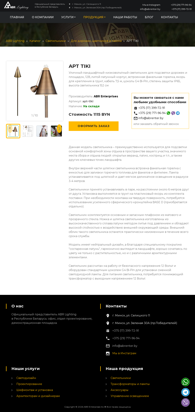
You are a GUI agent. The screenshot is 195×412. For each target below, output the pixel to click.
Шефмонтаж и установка (34, 390)
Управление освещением (130, 396)
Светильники (121, 378)
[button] (59, 129)
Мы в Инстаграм (124, 353)
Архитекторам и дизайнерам (38, 396)
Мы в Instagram (151, 4)
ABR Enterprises (106, 96)
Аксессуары (119, 390)
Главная (17, 17)
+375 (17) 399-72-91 (182, 9)
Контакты (169, 17)
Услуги (67, 17)
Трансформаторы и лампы (130, 384)
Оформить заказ (94, 126)
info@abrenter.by (150, 9)
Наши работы (125, 17)
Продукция (93, 17)
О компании (43, 17)
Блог (149, 17)
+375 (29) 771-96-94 (181, 4)
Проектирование (29, 384)
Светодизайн (26, 378)
